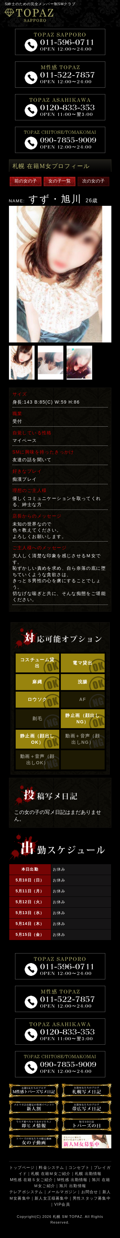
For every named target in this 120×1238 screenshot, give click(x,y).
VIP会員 (62, 1204)
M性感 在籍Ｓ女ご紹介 (31, 1180)
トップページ (22, 1167)
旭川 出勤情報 (72, 1186)
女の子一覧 (59, 180)
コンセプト (79, 1167)
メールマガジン (62, 1192)
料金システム (51, 1167)
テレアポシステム (26, 1192)
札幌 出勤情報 (88, 1173)
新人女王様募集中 (51, 1198)
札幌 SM (60, 1216)
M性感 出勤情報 (72, 1180)
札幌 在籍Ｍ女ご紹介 (50, 1173)
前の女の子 (25, 180)
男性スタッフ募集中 (92, 1198)
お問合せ (89, 1192)
